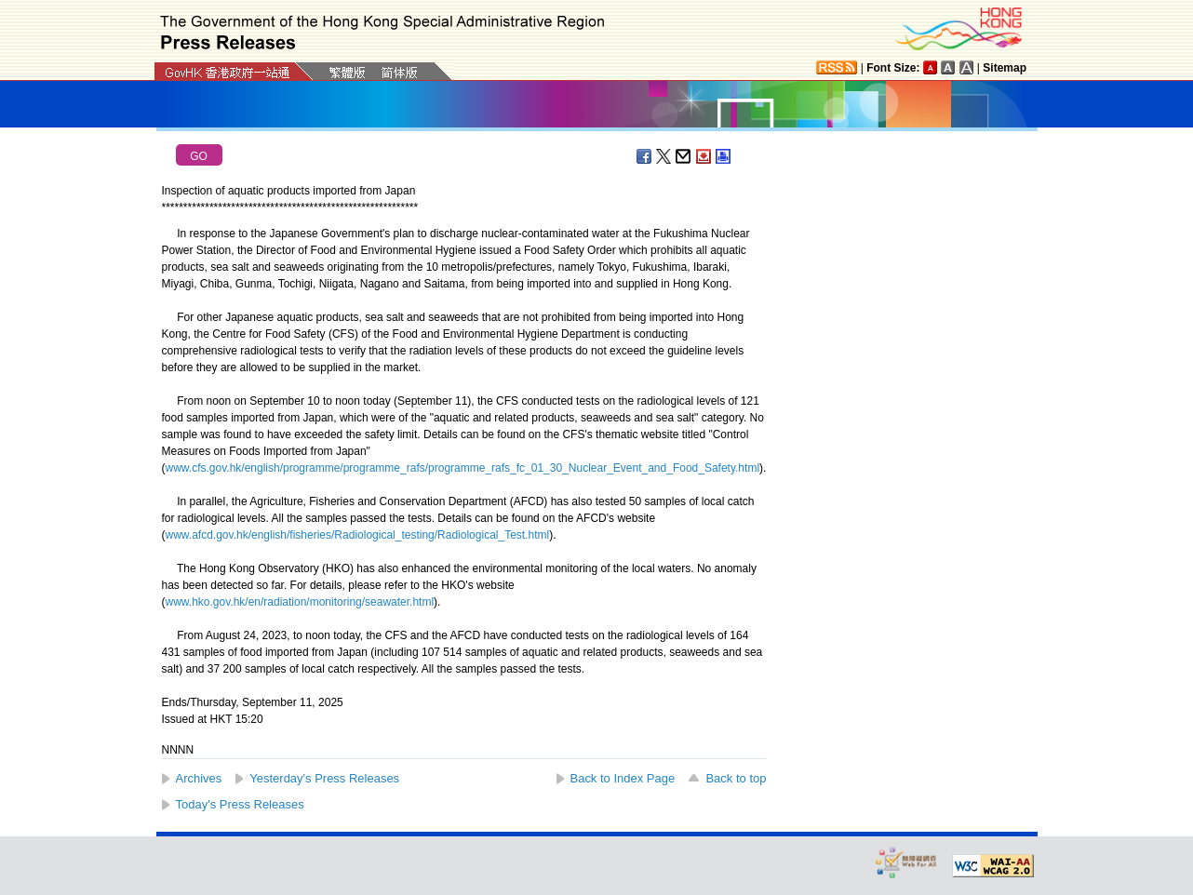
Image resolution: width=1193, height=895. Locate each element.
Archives (199, 778)
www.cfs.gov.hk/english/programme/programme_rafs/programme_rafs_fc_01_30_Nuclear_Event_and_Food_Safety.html (463, 467)
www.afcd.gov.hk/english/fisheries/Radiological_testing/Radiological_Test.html (358, 534)
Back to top (735, 778)
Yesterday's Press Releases (324, 778)
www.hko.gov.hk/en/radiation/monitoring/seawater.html (300, 601)
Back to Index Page (623, 778)
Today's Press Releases (240, 804)
